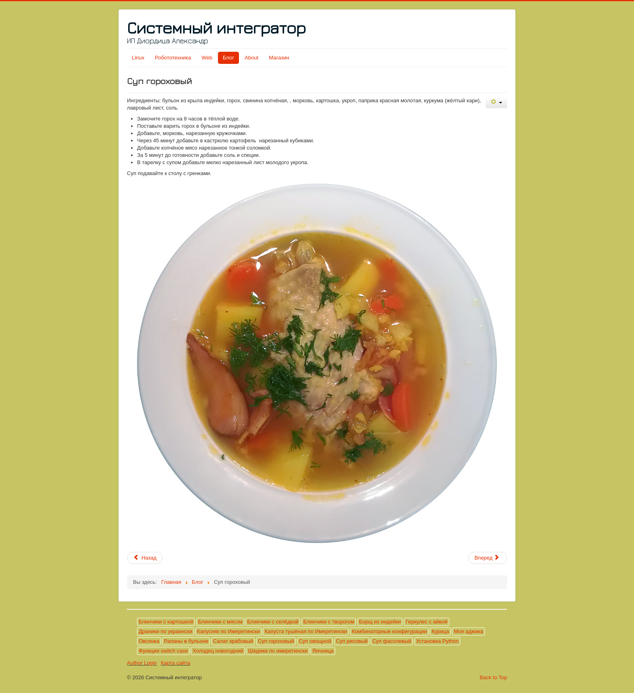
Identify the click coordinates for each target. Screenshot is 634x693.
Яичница (323, 651)
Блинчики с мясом (220, 622)
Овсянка (149, 641)
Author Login (142, 663)
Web (206, 58)
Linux (138, 58)
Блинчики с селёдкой (272, 622)
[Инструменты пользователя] (496, 102)
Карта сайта (175, 663)
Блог (228, 58)
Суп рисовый (352, 641)
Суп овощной (315, 641)
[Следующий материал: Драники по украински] (487, 558)
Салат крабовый (233, 641)
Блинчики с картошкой (166, 622)
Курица (440, 631)
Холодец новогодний (217, 651)
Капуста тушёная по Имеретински (305, 631)
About (251, 58)
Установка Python (437, 641)
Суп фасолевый (391, 641)
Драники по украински (165, 631)
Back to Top (493, 677)
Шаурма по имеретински (278, 651)
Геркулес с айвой (426, 622)
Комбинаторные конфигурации (389, 631)
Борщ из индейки (380, 622)
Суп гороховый (276, 641)
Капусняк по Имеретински (228, 631)
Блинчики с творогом (328, 622)
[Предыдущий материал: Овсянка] (145, 558)
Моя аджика (468, 631)
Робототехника (173, 58)
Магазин (279, 58)
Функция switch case (163, 651)
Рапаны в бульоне (186, 641)
